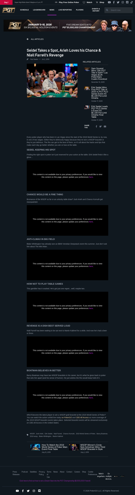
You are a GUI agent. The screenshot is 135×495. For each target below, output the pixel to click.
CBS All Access (82, 417)
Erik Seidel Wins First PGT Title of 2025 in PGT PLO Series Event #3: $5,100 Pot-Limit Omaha (99, 92)
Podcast (25, 472)
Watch (87, 2)
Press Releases (16, 473)
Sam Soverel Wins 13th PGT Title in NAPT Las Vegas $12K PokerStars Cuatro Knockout (99, 73)
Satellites (33, 472)
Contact (69, 472)
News (55, 472)
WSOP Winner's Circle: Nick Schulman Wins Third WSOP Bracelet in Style (92, 447)
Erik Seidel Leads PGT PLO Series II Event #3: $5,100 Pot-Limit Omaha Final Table (99, 111)
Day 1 (6, 2)
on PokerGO (67, 417)
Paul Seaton (34, 59)
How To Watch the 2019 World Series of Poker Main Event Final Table (54, 447)
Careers (77, 472)
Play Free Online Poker (67, 2)
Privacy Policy (42, 473)
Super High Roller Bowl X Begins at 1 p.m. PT (29, 2)
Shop (100, 2)
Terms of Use (49, 474)
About (62, 472)
